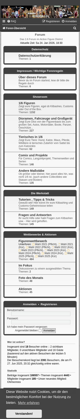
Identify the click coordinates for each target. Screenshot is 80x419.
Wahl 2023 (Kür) (55, 250)
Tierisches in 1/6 (31, 137)
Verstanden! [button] (24, 413)
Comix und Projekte (33, 155)
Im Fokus (25, 265)
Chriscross (14, 382)
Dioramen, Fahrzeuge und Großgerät (45, 118)
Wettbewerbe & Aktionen (40, 234)
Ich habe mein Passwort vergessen (27, 326)
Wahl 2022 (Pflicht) (38, 247)
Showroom (40, 96)
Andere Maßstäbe (31, 170)
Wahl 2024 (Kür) (52, 253)
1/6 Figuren (27, 103)
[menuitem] (11, 21)
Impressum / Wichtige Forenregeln (40, 71)
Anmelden (30, 304)
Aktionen (25, 289)
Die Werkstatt (40, 193)
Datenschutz (40, 49)
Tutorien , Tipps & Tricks (36, 199)
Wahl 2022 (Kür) (62, 247)
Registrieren (49, 304)
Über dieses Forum (33, 77)
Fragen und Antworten (35, 215)
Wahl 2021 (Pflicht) (44, 244)
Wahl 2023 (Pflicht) (31, 250)
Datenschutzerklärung (35, 55)
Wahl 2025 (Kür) (46, 256)
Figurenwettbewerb (33, 241)
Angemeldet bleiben (28, 330)
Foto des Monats (31, 278)
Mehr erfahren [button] (28, 403)
